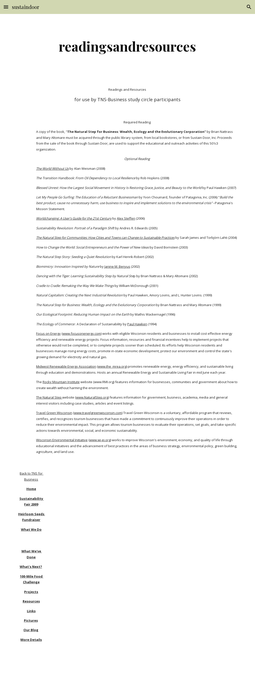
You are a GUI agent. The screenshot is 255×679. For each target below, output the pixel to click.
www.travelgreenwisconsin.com (98, 413)
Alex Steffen (126, 218)
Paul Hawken (137, 324)
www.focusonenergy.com (82, 333)
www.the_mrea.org (112, 366)
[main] (127, 46)
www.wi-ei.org (99, 440)
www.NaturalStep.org (92, 397)
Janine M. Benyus (117, 266)
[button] (6, 7)
